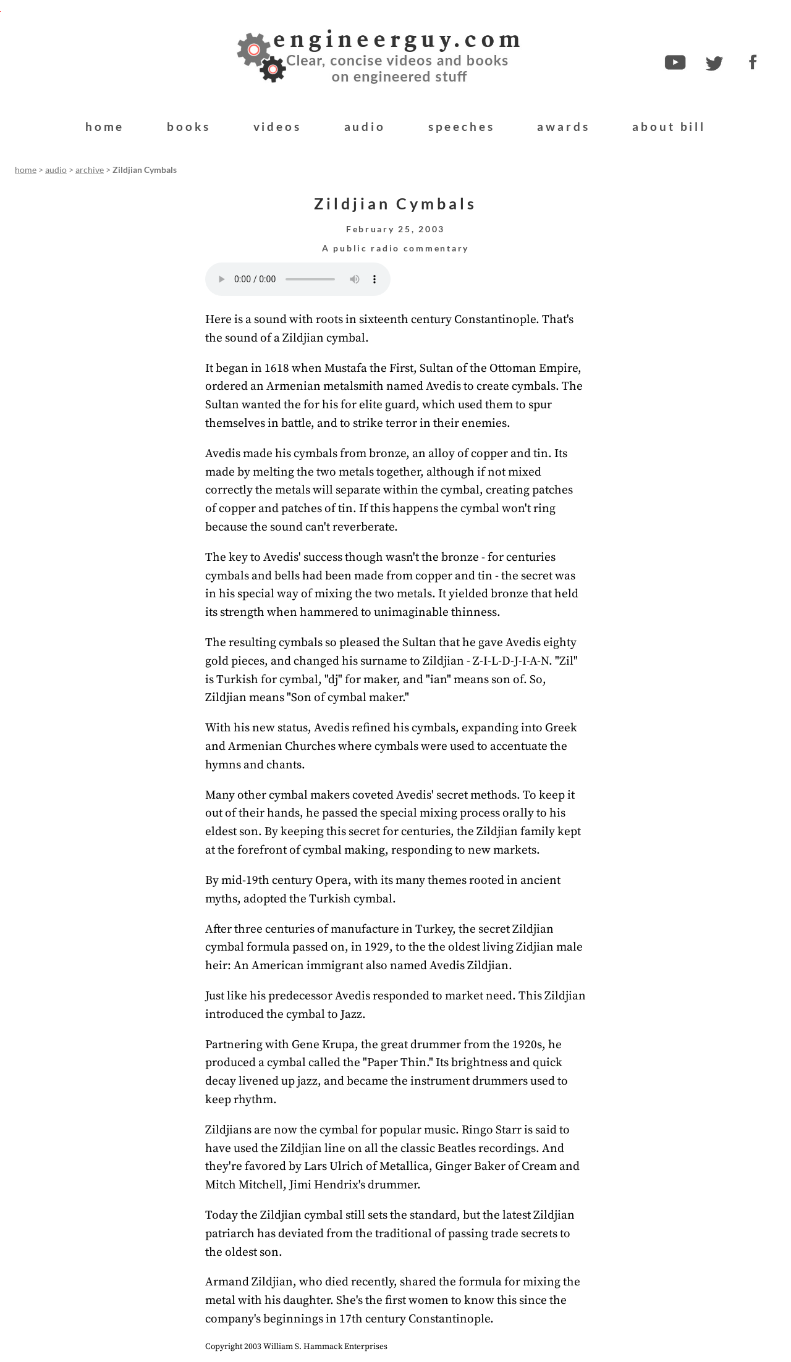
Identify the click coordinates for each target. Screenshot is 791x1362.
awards (563, 126)
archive (89, 170)
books (188, 126)
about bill (668, 126)
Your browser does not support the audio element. (298, 279)
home (104, 126)
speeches (461, 126)
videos (277, 126)
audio (365, 126)
